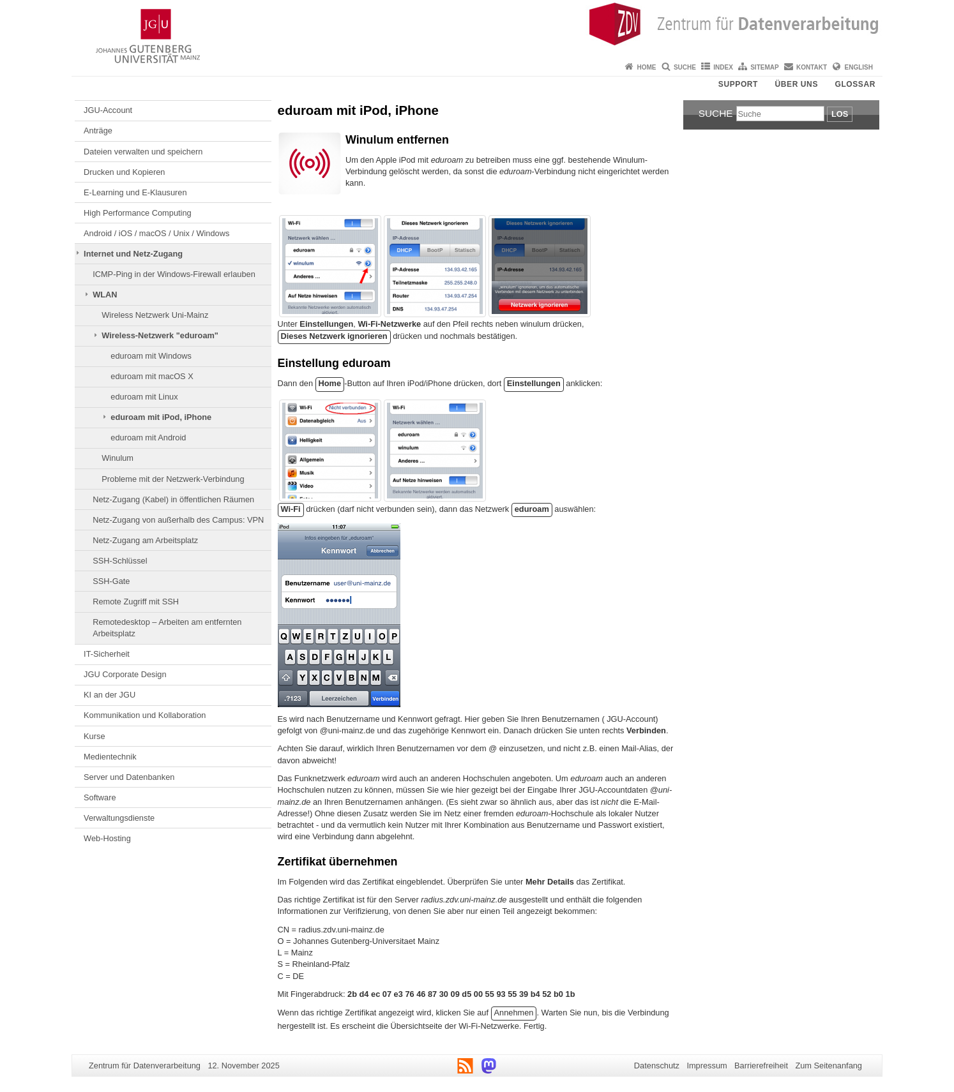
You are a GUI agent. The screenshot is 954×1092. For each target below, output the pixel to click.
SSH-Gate (111, 581)
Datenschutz (656, 1065)
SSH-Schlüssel (120, 560)
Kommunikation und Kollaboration (145, 715)
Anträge (98, 130)
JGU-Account (108, 110)
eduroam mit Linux (144, 396)
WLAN (105, 294)
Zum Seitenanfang (828, 1065)
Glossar (855, 84)
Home (646, 67)
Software (100, 797)
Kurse (94, 736)
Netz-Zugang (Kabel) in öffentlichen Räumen (173, 499)
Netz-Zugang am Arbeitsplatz (145, 540)
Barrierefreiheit (761, 1065)
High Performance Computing (138, 213)
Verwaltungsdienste (119, 818)
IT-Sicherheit (107, 654)
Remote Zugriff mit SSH (136, 601)
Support (738, 84)
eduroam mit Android (148, 437)
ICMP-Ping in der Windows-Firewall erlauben (174, 274)
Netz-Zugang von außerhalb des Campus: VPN (178, 520)
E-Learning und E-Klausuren (135, 192)
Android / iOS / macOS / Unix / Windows (156, 233)
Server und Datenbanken (129, 777)
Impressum (706, 1065)
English (859, 67)
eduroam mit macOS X (151, 376)
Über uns (796, 84)
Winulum (117, 458)
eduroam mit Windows (151, 356)
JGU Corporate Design (125, 674)
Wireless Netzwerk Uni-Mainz (155, 315)
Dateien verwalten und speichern (143, 151)
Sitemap (764, 67)
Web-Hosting (107, 838)
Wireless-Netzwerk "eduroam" (160, 335)
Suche (685, 67)
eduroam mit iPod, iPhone (160, 417)
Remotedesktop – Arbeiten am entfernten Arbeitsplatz (167, 627)
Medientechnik (110, 756)
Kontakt (811, 67)
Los (839, 114)
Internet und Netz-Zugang (133, 253)
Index (723, 67)
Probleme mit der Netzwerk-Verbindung (173, 479)
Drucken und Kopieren (124, 172)
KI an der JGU (109, 694)
